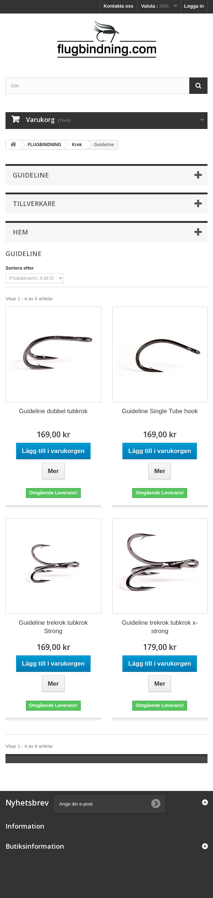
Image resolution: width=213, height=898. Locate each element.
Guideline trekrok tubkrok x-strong (160, 627)
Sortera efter (19, 268)
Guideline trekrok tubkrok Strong (53, 627)
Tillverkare (34, 203)
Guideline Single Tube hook (160, 411)
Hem (20, 232)
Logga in (194, 6)
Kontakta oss (119, 6)
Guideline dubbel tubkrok (53, 411)
